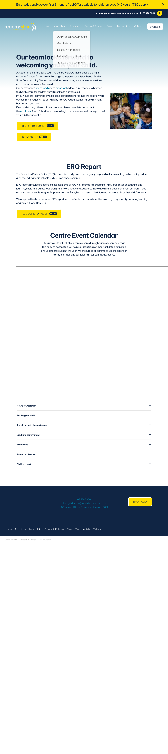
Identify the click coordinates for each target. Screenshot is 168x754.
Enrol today (155, 26)
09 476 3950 (84, 499)
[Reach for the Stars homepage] (20, 26)
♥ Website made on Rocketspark (39, 540)
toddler (47, 88)
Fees (109, 26)
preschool (61, 88)
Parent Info (75, 26)
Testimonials (123, 26)
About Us (59, 26)
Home (45, 26)
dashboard (22, 540)
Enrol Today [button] (140, 501)
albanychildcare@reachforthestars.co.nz (118, 13)
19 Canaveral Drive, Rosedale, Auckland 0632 (84, 507)
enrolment (26, 111)
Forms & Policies (94, 26)
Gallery (137, 26)
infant (39, 88)
